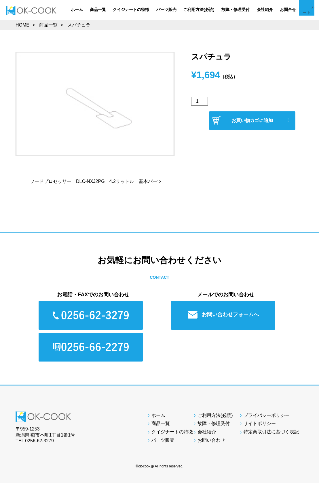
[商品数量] (199, 101)
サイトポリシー (260, 423)
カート (309, 15)
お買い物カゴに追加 (252, 120)
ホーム (77, 9)
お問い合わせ (211, 440)
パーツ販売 (166, 9)
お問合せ (288, 9)
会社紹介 (265, 9)
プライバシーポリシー (267, 415)
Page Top (304, 371)
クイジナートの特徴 (131, 9)
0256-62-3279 (39, 440)
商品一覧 (98, 9)
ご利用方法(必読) (198, 9)
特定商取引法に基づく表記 (271, 431)
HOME (22, 25)
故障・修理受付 (235, 9)
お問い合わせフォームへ (225, 314)
